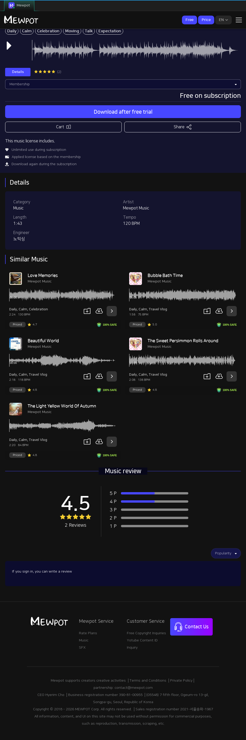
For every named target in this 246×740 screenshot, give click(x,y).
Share (182, 127)
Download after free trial (123, 112)
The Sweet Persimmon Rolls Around (183, 341)
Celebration (48, 31)
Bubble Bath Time (165, 275)
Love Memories (43, 275)
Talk (89, 31)
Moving (72, 31)
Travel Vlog (158, 309)
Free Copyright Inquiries (146, 633)
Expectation (109, 31)
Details (18, 72)
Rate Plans (88, 633)
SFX (82, 648)
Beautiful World (43, 341)
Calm (27, 31)
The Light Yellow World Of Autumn (62, 406)
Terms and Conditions (148, 681)
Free (189, 20)
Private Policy (181, 681)
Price (206, 20)
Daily (11, 31)
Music (83, 640)
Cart (63, 126)
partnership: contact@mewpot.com (123, 688)
